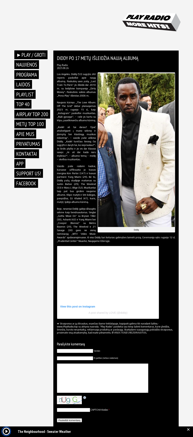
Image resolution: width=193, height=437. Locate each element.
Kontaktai (26, 153)
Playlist (25, 94)
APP (20, 163)
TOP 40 (23, 104)
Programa (26, 74)
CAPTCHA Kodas (99, 409)
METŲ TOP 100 (30, 123)
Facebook (26, 183)
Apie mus (25, 133)
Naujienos (26, 64)
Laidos (23, 84)
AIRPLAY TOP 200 (32, 114)
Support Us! (28, 173)
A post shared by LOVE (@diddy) (108, 312)
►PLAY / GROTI (31, 54)
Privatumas (28, 143)
